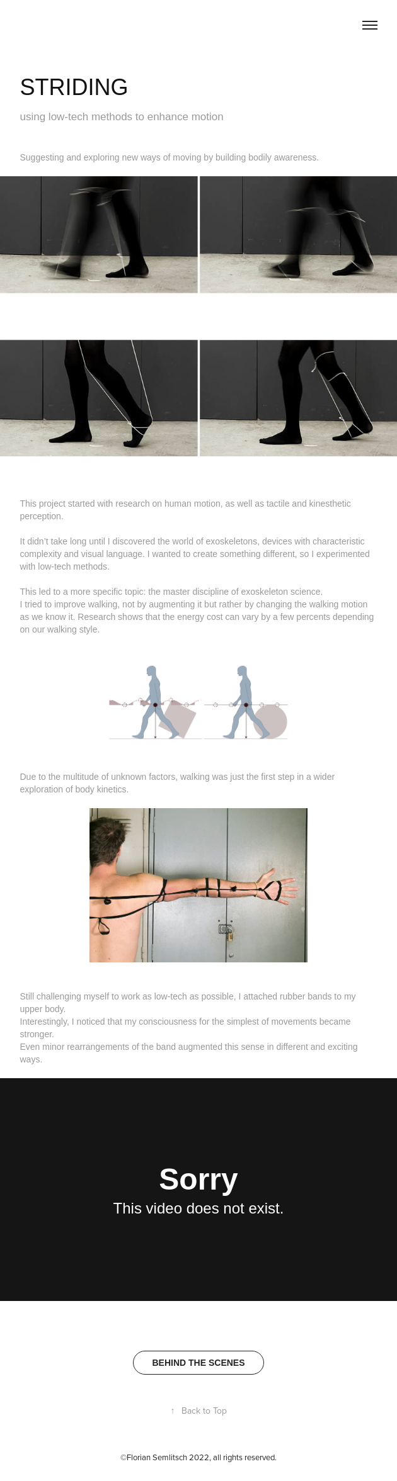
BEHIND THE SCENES (198, 1363)
